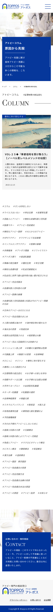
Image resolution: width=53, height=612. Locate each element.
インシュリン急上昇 (13, 348)
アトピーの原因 (11, 493)
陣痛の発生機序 (11, 263)
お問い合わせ (35, 600)
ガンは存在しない (23, 206)
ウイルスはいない (12, 212)
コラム (7, 206)
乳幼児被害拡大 (30, 269)
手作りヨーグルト (12, 385)
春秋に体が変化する (36, 360)
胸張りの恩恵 (25, 354)
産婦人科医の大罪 (12, 429)
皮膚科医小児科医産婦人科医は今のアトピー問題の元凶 (25, 302)
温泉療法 (21, 455)
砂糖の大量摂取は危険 (36, 348)
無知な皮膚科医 (11, 269)
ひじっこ (8, 360)
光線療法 (29, 429)
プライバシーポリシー (18, 600)
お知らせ (43, 493)
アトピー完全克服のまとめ (16, 316)
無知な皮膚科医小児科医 (35, 218)
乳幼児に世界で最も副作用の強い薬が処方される (26, 275)
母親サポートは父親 (13, 379)
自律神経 (39, 354)
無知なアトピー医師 (13, 231)
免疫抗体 (25, 329)
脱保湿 (31, 404)
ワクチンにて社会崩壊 (30, 237)
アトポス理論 (23, 250)
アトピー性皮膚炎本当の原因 (17, 486)
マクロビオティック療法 (33, 442)
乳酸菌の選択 (29, 392)
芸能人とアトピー (12, 218)
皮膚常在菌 (42, 212)
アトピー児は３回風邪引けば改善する (21, 341)
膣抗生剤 (27, 263)
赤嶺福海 (8, 250)
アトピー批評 (29, 493)
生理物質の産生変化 (13, 373)
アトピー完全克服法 (13, 281)
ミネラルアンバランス (14, 404)
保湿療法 (37, 448)
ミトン (20, 360)
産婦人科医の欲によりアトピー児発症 (21, 436)
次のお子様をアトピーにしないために (21, 423)
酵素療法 (25, 448)
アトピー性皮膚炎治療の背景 (17, 480)
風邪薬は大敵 (35, 335)
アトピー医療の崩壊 (13, 294)
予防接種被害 (10, 417)
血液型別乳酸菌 (32, 385)
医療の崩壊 (36, 244)
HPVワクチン (10, 237)
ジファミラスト (40, 250)
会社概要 (47, 600)
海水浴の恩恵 (10, 329)
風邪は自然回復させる (14, 335)
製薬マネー (9, 225)
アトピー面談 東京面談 (15, 461)
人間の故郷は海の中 (13, 322)
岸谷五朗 (29, 212)
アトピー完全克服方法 (14, 474)
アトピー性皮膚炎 (27, 225)
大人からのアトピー (36, 231)
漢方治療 (8, 455)
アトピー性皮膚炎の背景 (15, 467)
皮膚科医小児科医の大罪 (15, 288)
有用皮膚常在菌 (11, 411)
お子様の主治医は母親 (36, 379)
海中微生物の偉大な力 (36, 322)
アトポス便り (10, 256)
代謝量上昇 (9, 354)
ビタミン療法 (10, 448)
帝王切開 (39, 263)
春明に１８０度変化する (15, 366)
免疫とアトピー (11, 442)
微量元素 (25, 398)
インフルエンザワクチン (15, 244)
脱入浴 (42, 404)
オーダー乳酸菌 (11, 392)
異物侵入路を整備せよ (33, 411)
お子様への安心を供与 (36, 373)
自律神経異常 (10, 398)
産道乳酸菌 (26, 256)
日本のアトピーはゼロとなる (17, 310)
